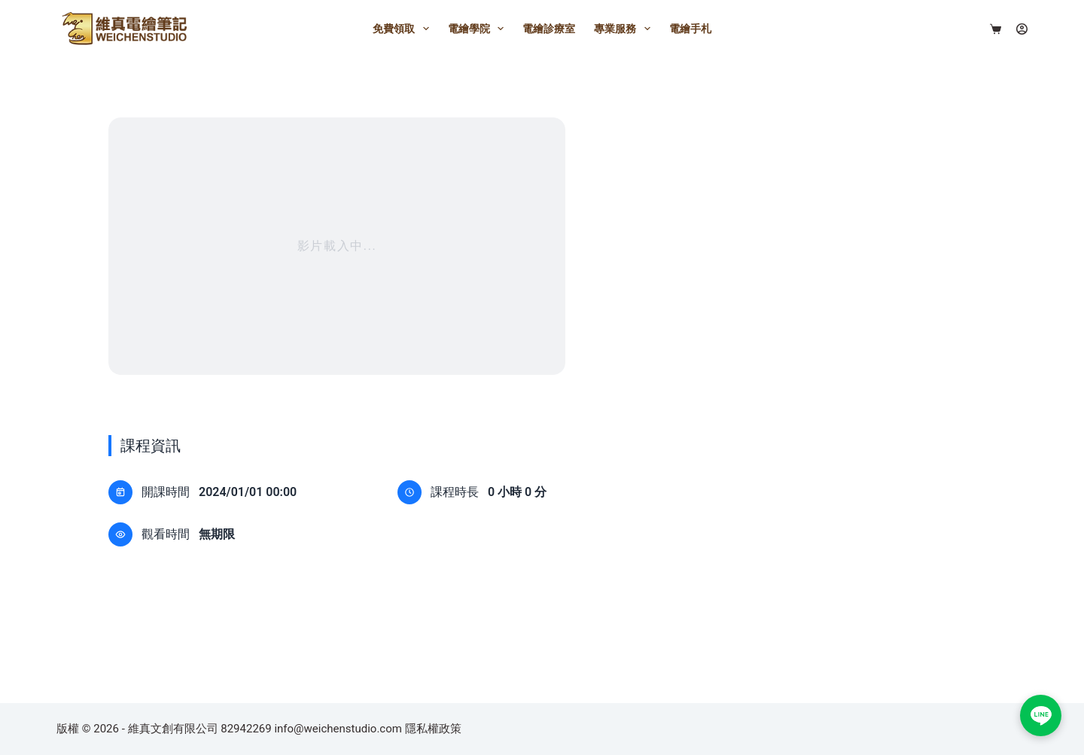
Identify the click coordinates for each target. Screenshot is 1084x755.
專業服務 (625, 29)
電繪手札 (690, 29)
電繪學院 (479, 29)
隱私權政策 (433, 728)
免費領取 (404, 29)
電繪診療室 (548, 29)
